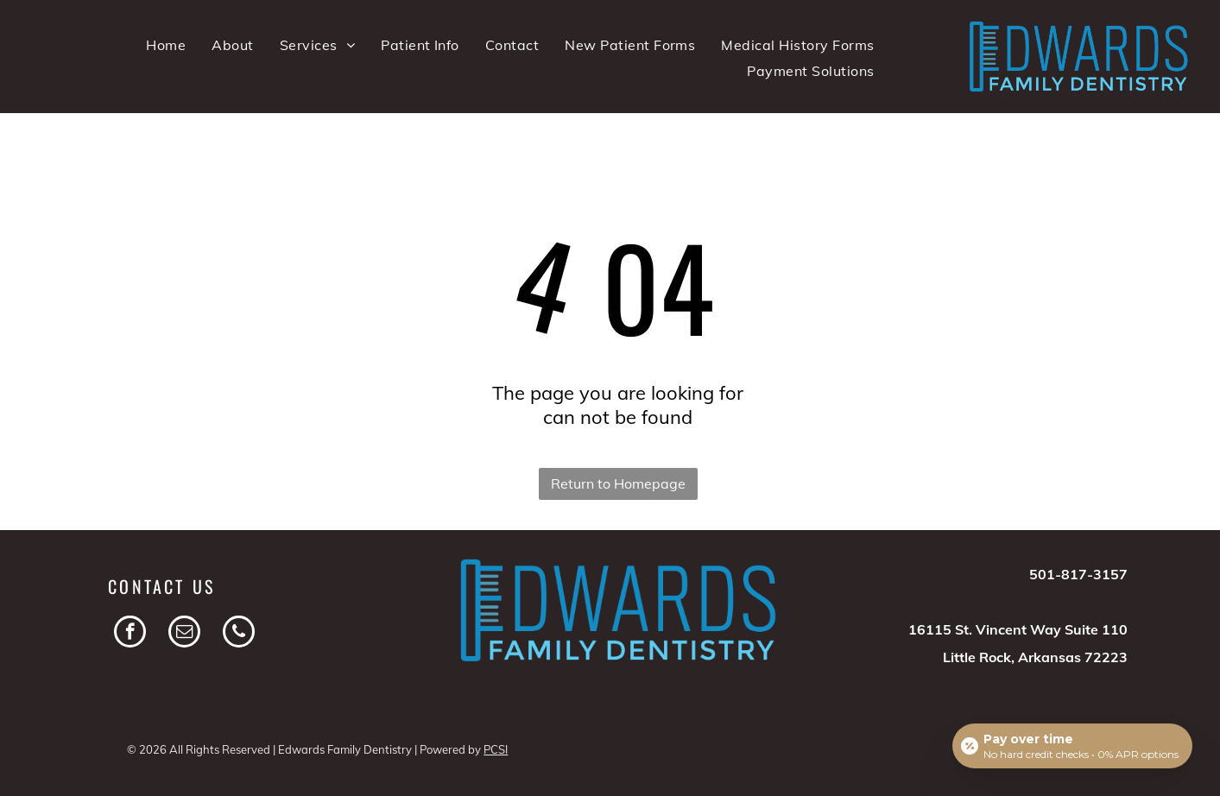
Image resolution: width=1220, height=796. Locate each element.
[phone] (239, 634)
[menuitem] (166, 45)
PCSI (496, 749)
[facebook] (130, 634)
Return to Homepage (618, 483)
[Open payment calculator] (1072, 745)
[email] (184, 634)
